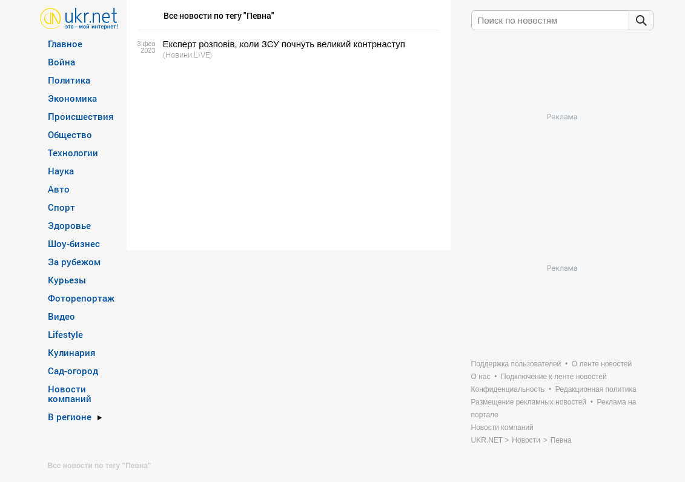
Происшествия (81, 116)
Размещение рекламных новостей (529, 402)
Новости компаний (69, 393)
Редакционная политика (596, 389)
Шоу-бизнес (74, 243)
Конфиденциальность (508, 389)
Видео (61, 316)
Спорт (61, 207)
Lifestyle (65, 334)
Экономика (72, 98)
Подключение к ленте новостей (554, 376)
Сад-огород (73, 370)
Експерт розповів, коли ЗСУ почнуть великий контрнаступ (284, 44)
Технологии (73, 152)
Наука (61, 171)
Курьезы (67, 280)
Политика (69, 80)
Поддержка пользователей (516, 364)
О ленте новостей (602, 364)
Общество (70, 134)
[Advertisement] (286, 155)
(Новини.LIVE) (187, 54)
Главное (65, 43)
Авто (59, 189)
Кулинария (72, 352)
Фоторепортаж (81, 298)
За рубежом (74, 261)
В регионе (69, 416)
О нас (481, 376)
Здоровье (69, 225)
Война (61, 62)
